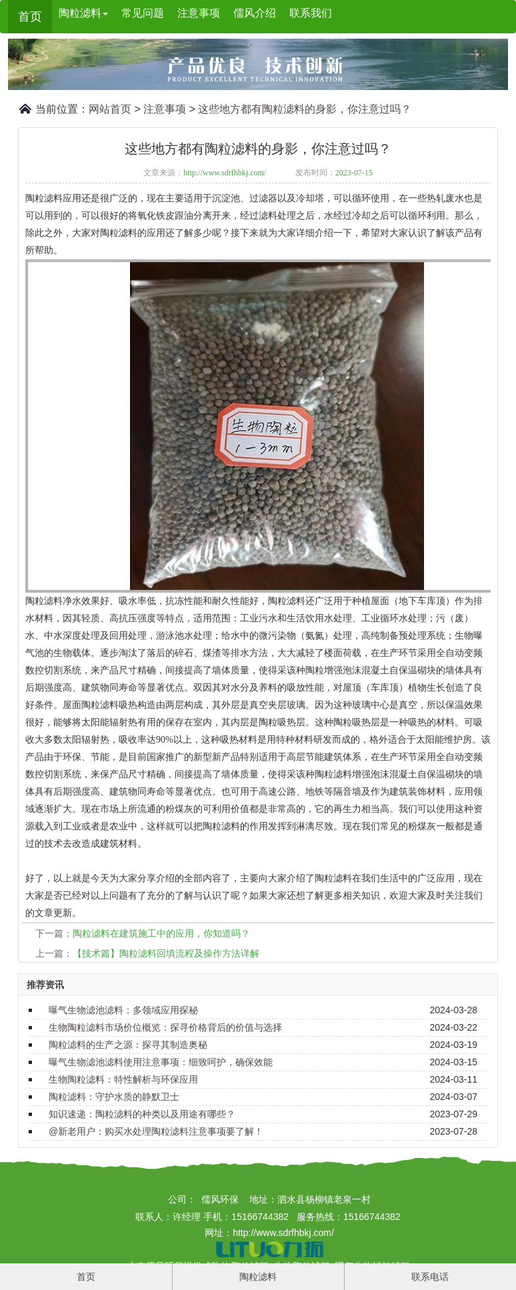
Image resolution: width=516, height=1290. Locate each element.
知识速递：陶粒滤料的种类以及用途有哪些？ (142, 1114)
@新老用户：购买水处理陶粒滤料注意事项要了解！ (156, 1131)
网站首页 (110, 109)
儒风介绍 (254, 13)
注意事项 (198, 13)
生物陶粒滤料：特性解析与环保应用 (123, 1079)
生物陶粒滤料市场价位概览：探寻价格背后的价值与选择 (165, 1027)
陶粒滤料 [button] (83, 13)
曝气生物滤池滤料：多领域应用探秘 (123, 1010)
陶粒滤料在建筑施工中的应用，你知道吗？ (161, 933)
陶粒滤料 (258, 1276)
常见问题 (142, 13)
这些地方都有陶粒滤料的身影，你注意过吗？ (304, 109)
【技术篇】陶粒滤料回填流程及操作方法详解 (166, 953)
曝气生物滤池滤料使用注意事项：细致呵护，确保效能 (161, 1062)
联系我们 (310, 13)
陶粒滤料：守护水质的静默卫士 (114, 1096)
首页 (30, 16)
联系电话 (430, 1276)
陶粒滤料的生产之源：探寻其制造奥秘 (128, 1044)
